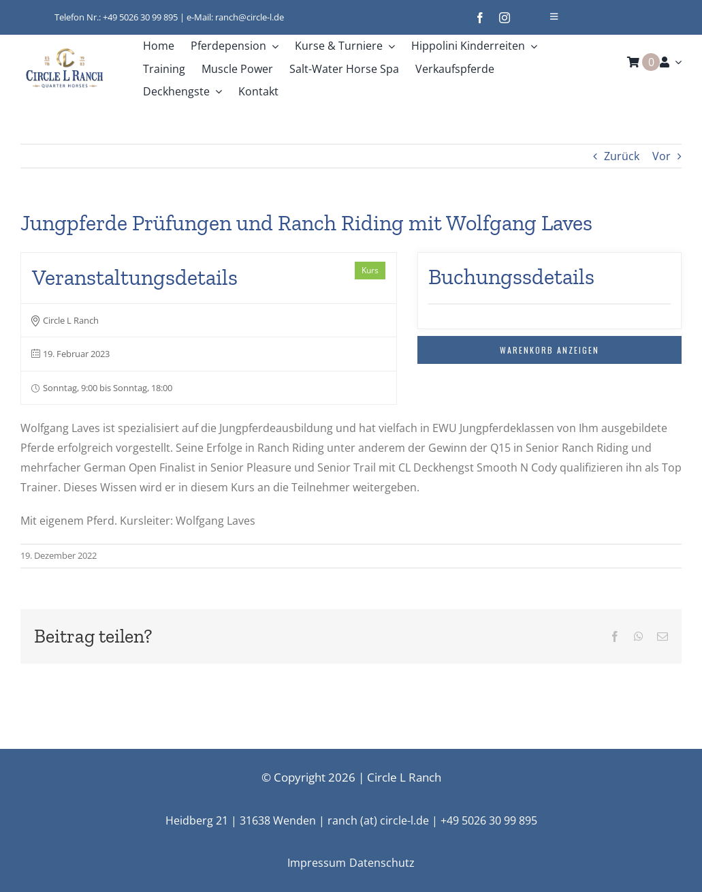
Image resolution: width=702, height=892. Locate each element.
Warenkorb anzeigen (549, 350)
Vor (661, 156)
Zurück (621, 156)
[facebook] (480, 17)
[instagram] (504, 17)
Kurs (370, 270)
